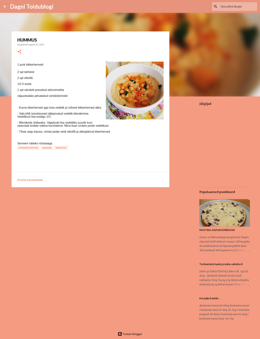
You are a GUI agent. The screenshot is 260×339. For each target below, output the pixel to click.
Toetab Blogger (130, 334)
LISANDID (46, 147)
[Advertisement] (187, 156)
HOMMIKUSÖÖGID (28, 147)
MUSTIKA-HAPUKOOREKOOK (217, 230)
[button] (19, 52)
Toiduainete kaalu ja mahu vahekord (221, 264)
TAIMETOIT (61, 147)
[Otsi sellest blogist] (238, 6)
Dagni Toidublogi (31, 6)
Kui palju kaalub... (209, 298)
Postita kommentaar (30, 179)
